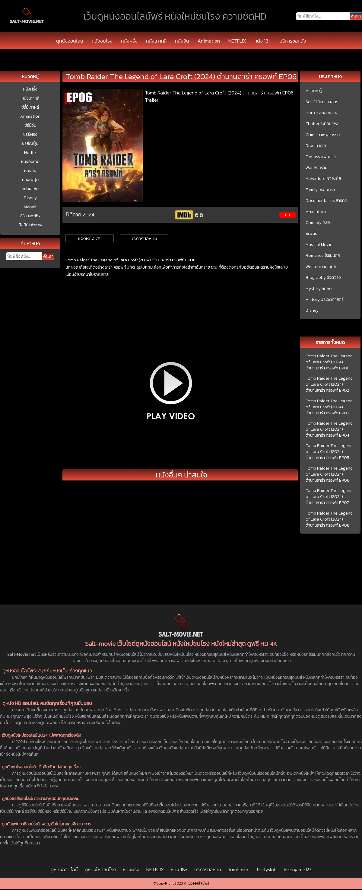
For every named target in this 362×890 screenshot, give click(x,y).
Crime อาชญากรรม (323, 135)
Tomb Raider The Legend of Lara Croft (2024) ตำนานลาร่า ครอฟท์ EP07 (329, 497)
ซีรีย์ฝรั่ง (30, 134)
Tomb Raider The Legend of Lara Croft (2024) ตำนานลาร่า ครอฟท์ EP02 (329, 384)
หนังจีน (182, 40)
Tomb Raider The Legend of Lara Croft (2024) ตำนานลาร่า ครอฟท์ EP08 (329, 519)
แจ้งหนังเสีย (89, 238)
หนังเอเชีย (30, 189)
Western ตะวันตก (321, 267)
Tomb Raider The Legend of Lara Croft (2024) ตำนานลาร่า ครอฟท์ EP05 (329, 452)
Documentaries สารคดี (326, 201)
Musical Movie (319, 245)
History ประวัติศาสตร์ (325, 300)
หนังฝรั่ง (129, 40)
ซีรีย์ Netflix (30, 216)
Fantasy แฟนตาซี (321, 157)
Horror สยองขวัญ (322, 113)
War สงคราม (316, 168)
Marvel (30, 207)
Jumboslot (239, 869)
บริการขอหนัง (292, 40)
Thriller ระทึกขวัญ (322, 124)
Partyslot (266, 869)
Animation (209, 40)
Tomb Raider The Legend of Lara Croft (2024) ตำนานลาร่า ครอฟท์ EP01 (329, 362)
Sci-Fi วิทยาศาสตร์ (322, 102)
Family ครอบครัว (320, 190)
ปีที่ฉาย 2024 (80, 214)
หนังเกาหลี (156, 40)
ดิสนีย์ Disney (30, 225)
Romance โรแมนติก (323, 256)
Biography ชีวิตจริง (323, 278)
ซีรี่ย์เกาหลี (30, 107)
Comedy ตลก (318, 223)
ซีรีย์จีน (30, 125)
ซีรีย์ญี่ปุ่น (30, 143)
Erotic (311, 234)
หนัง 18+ (262, 40)
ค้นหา (48, 256)
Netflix (30, 152)
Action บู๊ (314, 91)
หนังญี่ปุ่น (30, 180)
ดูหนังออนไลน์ (69, 40)
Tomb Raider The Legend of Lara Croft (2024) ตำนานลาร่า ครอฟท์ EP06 (329, 474)
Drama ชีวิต (316, 146)
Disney (30, 198)
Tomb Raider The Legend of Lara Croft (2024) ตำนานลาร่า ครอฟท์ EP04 (329, 429)
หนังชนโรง (102, 40)
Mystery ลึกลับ (319, 289)
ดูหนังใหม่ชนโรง (100, 869)
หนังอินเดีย (30, 161)
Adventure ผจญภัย (323, 179)
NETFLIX (237, 40)
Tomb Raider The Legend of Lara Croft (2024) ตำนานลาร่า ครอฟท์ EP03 (329, 407)
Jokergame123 (297, 869)
